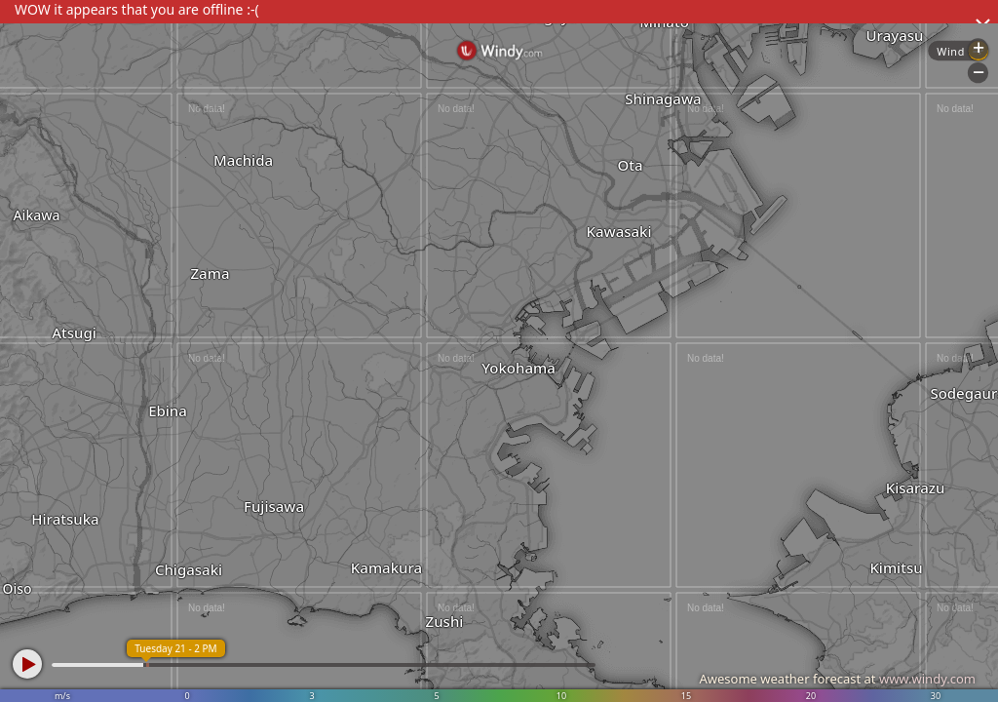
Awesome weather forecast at (837, 678)
